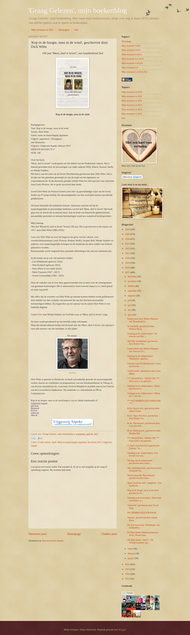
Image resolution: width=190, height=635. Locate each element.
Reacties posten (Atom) (52, 540)
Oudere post (109, 534)
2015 (127, 569)
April (54, 442)
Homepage (74, 534)
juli (129, 300)
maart (130, 548)
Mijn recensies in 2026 (132, 92)
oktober (131, 286)
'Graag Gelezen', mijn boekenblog (77, 10)
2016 (127, 564)
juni (130, 305)
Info (76, 29)
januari (131, 558)
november (132, 281)
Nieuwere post (37, 534)
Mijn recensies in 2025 (42, 29)
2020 (127, 258)
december (132, 276)
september (133, 291)
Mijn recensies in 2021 (132, 114)
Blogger (122, 629)
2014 (127, 574)
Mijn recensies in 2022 (132, 109)
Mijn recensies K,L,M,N (132, 59)
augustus (132, 295)
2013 (127, 579)
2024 (127, 239)
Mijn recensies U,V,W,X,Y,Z (134, 72)
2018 (127, 267)
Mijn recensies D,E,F (131, 50)
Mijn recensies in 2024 (132, 101)
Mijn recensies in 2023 (132, 105)
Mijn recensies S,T (130, 67)
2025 (127, 234)
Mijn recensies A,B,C (131, 46)
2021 (127, 253)
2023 (127, 243)
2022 (127, 248)
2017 (127, 272)
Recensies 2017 (95, 442)
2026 (127, 229)
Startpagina (63, 29)
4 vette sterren (44, 442)
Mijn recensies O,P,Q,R (132, 63)
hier (40, 314)
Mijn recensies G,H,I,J (132, 54)
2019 (127, 263)
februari (131, 553)
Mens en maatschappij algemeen (72, 442)
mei (130, 310)
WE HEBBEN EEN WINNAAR (141, 513)
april (130, 315)
